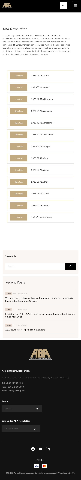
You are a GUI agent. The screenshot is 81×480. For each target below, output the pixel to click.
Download (19, 75)
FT (73, 473)
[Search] (70, 266)
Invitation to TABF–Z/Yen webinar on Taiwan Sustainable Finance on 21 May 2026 (40, 315)
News (9, 294)
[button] (63, 5)
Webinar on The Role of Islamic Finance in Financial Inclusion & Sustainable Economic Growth (39, 299)
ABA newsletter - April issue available (25, 329)
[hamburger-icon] (75, 5)
